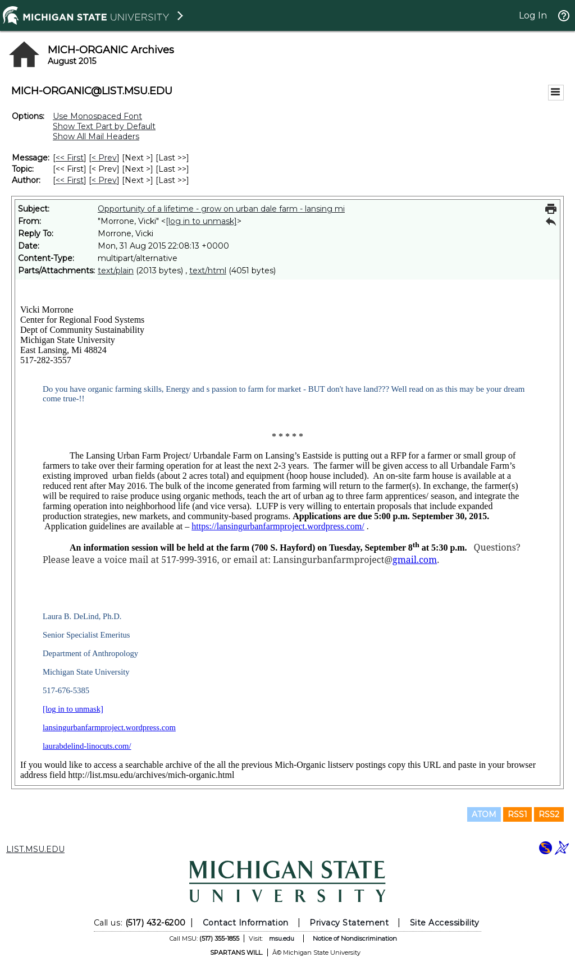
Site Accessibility (445, 923)
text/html (207, 270)
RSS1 (517, 814)
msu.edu (281, 938)
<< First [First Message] (70, 158)
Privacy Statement (349, 923)
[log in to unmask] (201, 221)
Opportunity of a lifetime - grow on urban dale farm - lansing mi (221, 209)
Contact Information (246, 923)
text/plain (116, 270)
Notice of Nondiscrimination (355, 938)
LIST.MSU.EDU (35, 849)
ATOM (484, 814)
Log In (533, 15)
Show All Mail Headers (96, 136)
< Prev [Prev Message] (104, 158)
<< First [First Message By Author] (70, 180)
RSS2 (549, 814)
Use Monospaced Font (97, 116)
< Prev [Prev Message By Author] (104, 180)
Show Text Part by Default (104, 126)
